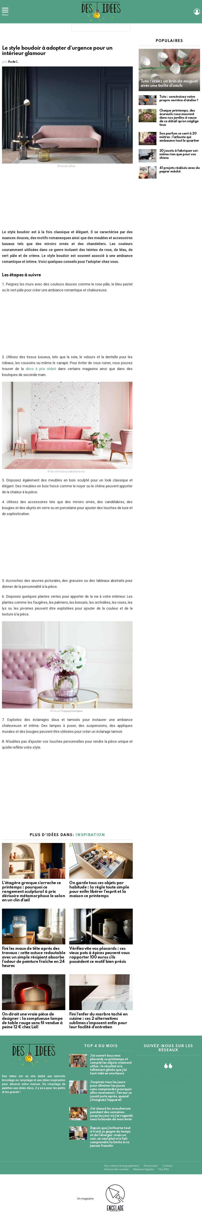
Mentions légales (143, 1169)
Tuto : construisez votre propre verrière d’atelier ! (178, 98)
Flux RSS (163, 1169)
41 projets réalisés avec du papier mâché (179, 169)
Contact (167, 1166)
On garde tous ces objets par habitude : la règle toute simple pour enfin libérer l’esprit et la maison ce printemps (99, 889)
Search (127, 29)
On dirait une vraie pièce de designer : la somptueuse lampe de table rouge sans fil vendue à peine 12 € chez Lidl (32, 1020)
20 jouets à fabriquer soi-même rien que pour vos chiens (179, 154)
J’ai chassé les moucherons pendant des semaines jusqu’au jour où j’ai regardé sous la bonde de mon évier (111, 1114)
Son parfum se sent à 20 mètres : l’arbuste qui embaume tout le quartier (179, 137)
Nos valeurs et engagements (121, 1166)
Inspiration (90, 835)
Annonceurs (151, 1166)
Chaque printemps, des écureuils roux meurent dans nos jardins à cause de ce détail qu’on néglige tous (179, 118)
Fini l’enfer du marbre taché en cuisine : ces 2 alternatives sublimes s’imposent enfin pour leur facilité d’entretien (98, 1020)
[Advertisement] (67, 199)
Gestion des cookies (116, 1169)
